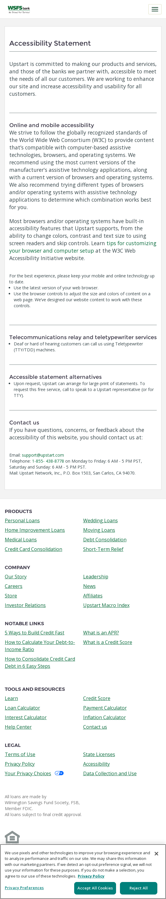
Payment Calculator (105, 708)
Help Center (18, 727)
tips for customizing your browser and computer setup (82, 247)
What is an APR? (101, 632)
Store (11, 595)
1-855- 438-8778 (48, 461)
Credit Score (96, 698)
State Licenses (99, 754)
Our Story (16, 576)
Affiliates (93, 595)
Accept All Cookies (95, 888)
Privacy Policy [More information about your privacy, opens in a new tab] (91, 876)
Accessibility (96, 764)
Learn (11, 698)
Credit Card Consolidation (33, 549)
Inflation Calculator (104, 717)
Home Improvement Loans (35, 530)
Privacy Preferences (24, 887)
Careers (13, 586)
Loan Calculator (22, 708)
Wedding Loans (100, 520)
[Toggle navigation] (155, 9)
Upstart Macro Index (106, 605)
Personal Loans (22, 520)
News (89, 586)
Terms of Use (20, 754)
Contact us (95, 727)
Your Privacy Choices (34, 773)
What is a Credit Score (107, 642)
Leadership (95, 576)
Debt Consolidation (105, 539)
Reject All (139, 888)
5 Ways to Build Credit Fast (34, 632)
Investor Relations (25, 605)
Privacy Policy (20, 764)
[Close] (156, 853)
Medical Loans (21, 539)
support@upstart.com (43, 455)
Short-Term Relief (103, 549)
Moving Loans (99, 530)
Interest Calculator (26, 717)
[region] (83, 871)
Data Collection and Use (110, 773)
